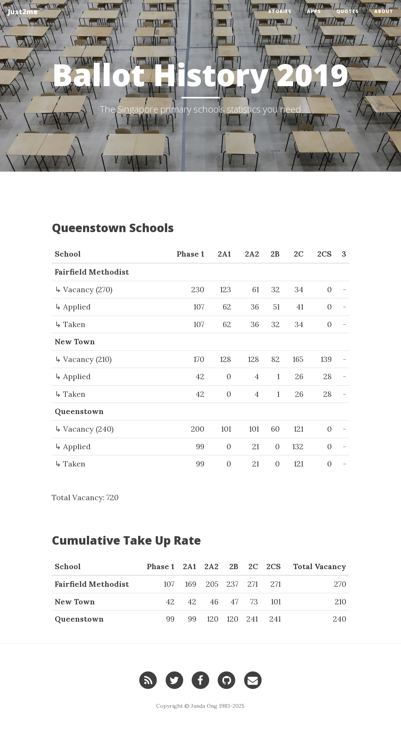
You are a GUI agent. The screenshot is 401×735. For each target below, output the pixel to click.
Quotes (347, 11)
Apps (314, 11)
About (383, 11)
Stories (280, 11)
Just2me (22, 11)
